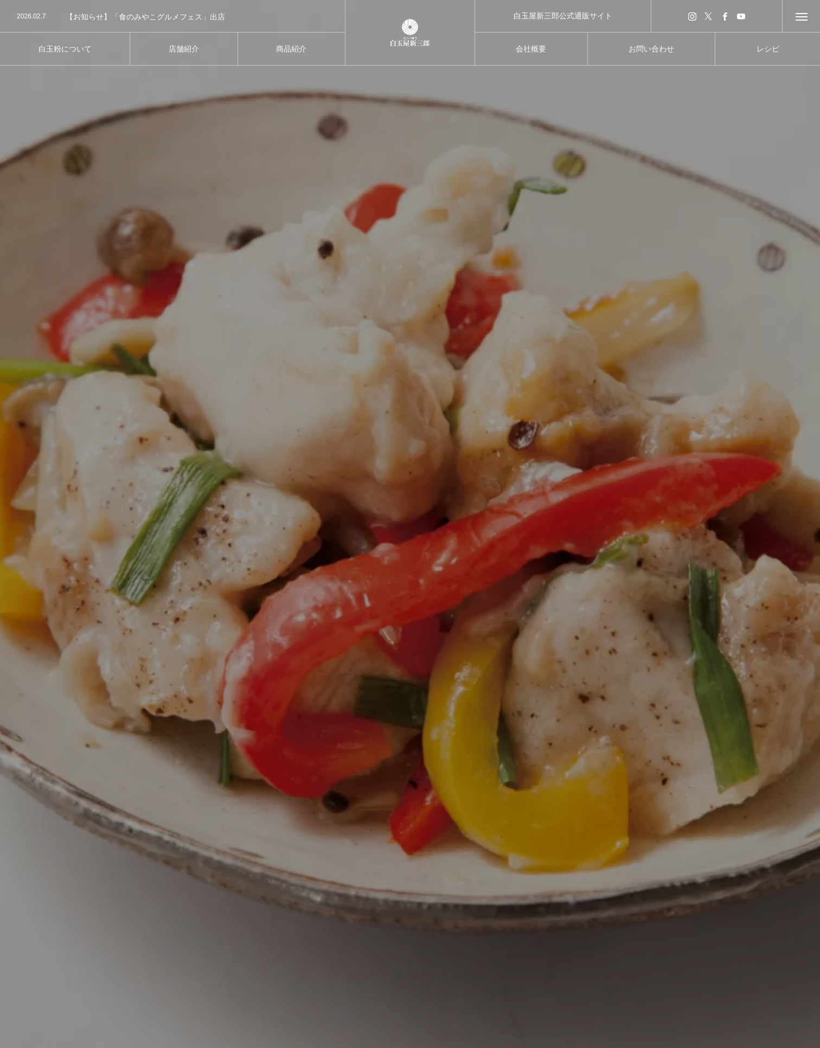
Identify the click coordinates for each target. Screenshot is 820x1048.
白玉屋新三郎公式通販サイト (563, 15)
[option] (172, 16)
